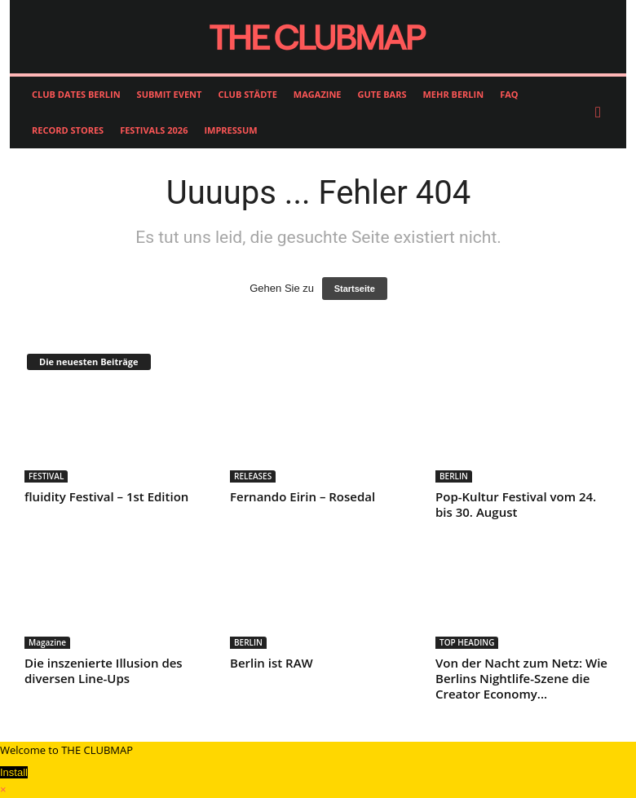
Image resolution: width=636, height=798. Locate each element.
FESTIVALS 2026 (154, 130)
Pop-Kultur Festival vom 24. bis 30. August (515, 504)
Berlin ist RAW (271, 663)
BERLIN (453, 476)
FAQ (509, 94)
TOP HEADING (466, 642)
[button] (602, 112)
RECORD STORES (68, 130)
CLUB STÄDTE (247, 94)
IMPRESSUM (230, 130)
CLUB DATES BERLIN (76, 94)
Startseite (354, 288)
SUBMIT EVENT (169, 94)
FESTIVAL (46, 476)
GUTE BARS (382, 94)
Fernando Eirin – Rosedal (302, 496)
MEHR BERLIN (453, 94)
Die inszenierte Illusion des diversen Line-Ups (103, 670)
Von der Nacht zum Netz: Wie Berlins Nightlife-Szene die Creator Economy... (521, 678)
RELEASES (253, 476)
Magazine (47, 642)
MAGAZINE (318, 94)
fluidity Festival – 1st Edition (106, 496)
